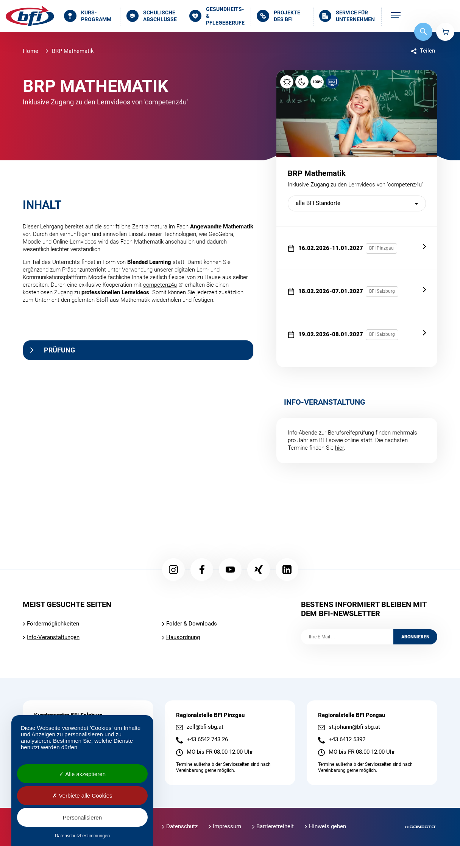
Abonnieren (415, 637)
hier (339, 447)
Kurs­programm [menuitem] (87, 15)
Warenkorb (445, 32)
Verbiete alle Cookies (82, 795)
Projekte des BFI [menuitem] (278, 15)
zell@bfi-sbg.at (205, 727)
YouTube (230, 569)
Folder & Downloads (191, 623)
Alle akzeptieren (82, 774)
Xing (258, 569)
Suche (423, 32)
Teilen (427, 50)
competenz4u (160, 284)
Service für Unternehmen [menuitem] (347, 15)
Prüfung (59, 350)
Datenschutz (182, 826)
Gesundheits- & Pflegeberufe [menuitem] (217, 16)
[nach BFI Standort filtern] (357, 203)
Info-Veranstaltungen (53, 637)
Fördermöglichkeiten (53, 623)
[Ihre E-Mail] (347, 636)
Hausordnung (183, 637)
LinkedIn (287, 569)
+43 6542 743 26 (207, 739)
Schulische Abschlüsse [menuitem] (151, 15)
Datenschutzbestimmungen (82, 836)
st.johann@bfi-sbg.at (354, 727)
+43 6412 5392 (347, 739)
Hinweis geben (327, 826)
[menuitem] (395, 15)
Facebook (201, 569)
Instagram (173, 569)
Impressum (227, 826)
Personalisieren (82, 817)
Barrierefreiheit (275, 826)
